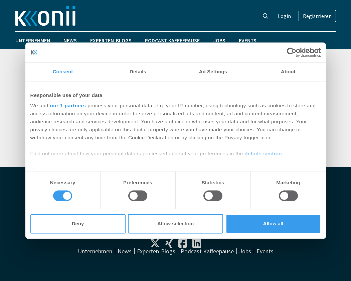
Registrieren (317, 16)
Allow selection (175, 223)
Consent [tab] (63, 71)
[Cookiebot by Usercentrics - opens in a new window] (291, 52)
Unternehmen (32, 40)
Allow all (273, 223)
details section (263, 153)
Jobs (219, 40)
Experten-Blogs (111, 40)
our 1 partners (68, 105)
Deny (78, 223)
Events (247, 40)
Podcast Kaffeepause (172, 40)
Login (284, 16)
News (70, 40)
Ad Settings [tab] (213, 71)
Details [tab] (138, 71)
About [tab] (288, 71)
